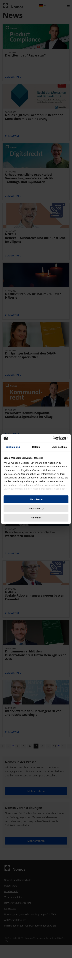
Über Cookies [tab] (59, 447)
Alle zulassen (36, 499)
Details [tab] (36, 447)
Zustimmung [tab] (13, 447)
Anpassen (36, 508)
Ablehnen (36, 517)
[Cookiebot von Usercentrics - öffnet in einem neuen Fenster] (55, 438)
